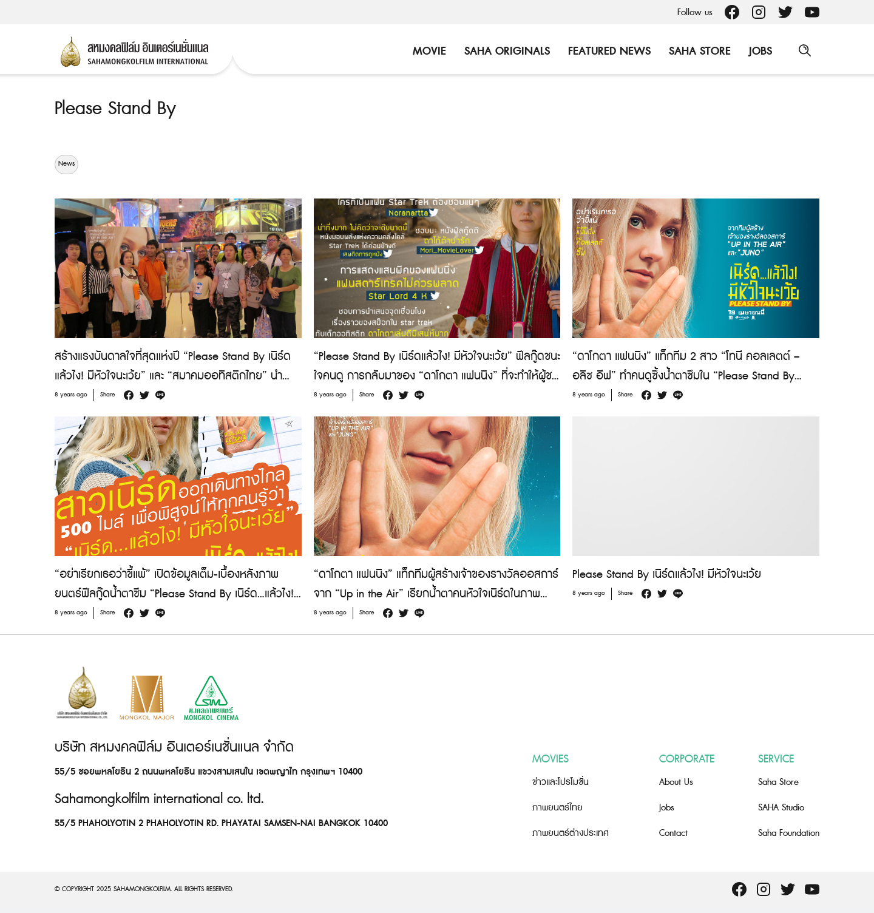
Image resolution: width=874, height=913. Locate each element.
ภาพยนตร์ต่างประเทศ (570, 833)
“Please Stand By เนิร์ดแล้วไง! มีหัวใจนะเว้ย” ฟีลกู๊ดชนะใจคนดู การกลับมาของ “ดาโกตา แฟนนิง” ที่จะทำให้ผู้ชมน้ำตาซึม (437, 375)
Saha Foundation (788, 833)
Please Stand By (115, 108)
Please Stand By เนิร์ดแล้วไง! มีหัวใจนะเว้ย (666, 574)
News (66, 163)
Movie (428, 51)
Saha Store (699, 51)
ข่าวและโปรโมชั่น (560, 782)
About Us (676, 782)
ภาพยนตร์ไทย (557, 808)
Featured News (608, 51)
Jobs (759, 51)
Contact (673, 833)
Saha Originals (506, 51)
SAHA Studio (781, 808)
